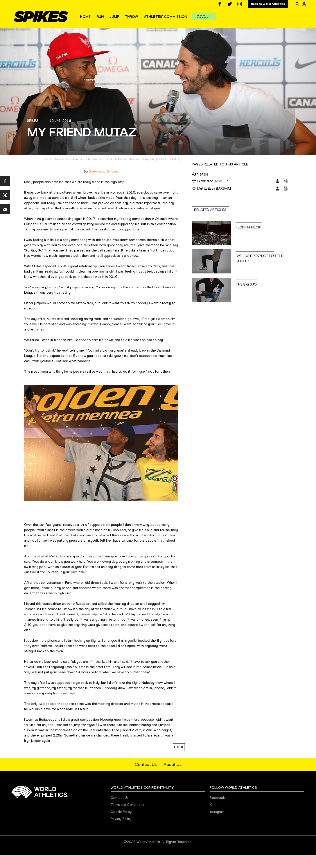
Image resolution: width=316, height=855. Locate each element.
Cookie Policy (121, 812)
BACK (178, 747)
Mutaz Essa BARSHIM (214, 188)
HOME (85, 16)
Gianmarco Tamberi (103, 171)
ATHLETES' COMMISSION (165, 16)
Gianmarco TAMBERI (212, 181)
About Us (172, 764)
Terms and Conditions (127, 805)
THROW (131, 16)
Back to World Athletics (268, 4)
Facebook (217, 798)
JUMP (114, 16)
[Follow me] (194, 181)
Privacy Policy (121, 819)
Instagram (217, 812)
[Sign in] (304, 4)
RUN (100, 16)
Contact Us (146, 764)
